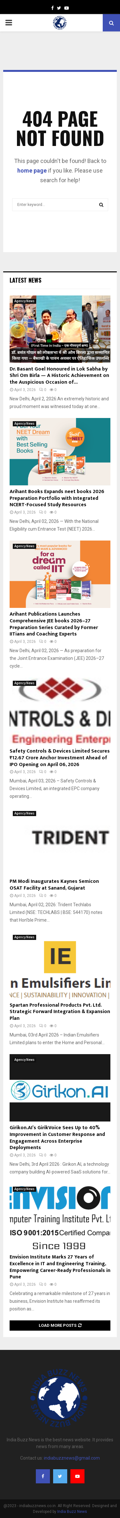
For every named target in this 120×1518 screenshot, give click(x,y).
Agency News (24, 301)
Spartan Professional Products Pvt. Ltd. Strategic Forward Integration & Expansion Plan (60, 1012)
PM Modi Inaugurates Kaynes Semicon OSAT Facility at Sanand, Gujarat (54, 884)
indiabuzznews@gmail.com (72, 1458)
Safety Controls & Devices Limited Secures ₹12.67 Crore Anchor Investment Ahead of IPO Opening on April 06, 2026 (60, 758)
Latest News (25, 280)
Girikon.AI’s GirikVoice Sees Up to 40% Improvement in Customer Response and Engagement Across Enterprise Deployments (57, 1137)
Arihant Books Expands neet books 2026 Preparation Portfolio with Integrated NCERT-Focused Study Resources (57, 498)
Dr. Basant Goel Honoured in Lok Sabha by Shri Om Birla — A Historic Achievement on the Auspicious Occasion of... (59, 376)
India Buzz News (72, 1511)
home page (32, 170)
